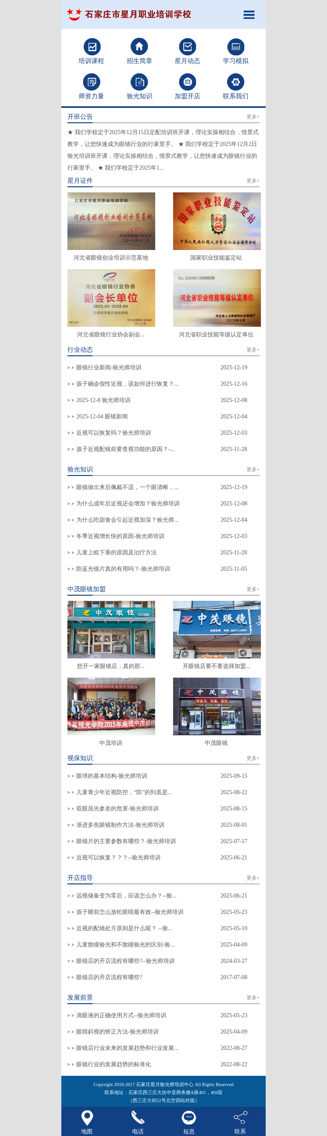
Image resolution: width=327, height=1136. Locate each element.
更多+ (253, 116)
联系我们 (235, 96)
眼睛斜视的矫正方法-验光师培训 (117, 1031)
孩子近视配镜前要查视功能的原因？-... (125, 449)
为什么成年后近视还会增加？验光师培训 (128, 503)
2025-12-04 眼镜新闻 (102, 416)
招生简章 (139, 60)
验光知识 (139, 96)
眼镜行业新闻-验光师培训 (108, 367)
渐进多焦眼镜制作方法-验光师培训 (120, 825)
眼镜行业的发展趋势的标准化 (113, 1064)
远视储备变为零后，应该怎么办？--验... (126, 895)
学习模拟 (235, 60)
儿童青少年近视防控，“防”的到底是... (124, 792)
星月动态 (187, 60)
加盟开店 (187, 96)
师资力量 (91, 96)
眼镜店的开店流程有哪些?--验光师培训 (125, 961)
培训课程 (91, 60)
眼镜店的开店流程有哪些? (109, 977)
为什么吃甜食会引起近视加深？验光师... (127, 520)
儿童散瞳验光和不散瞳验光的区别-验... (125, 944)
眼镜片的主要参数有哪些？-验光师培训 (126, 841)
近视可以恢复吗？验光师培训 (113, 433)
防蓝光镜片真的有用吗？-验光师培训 (123, 569)
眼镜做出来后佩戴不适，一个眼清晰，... (127, 487)
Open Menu (251, 14)
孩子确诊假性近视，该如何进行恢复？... (127, 384)
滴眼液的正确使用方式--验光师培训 (121, 1015)
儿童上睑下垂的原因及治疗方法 (116, 552)
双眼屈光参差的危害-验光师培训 (117, 808)
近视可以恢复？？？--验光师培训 (118, 857)
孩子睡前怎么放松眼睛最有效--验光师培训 (130, 912)
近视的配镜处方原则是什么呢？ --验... (124, 928)
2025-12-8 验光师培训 (103, 400)
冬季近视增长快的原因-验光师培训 (120, 536)
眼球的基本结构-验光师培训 (111, 776)
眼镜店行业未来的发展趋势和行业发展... (127, 1048)
